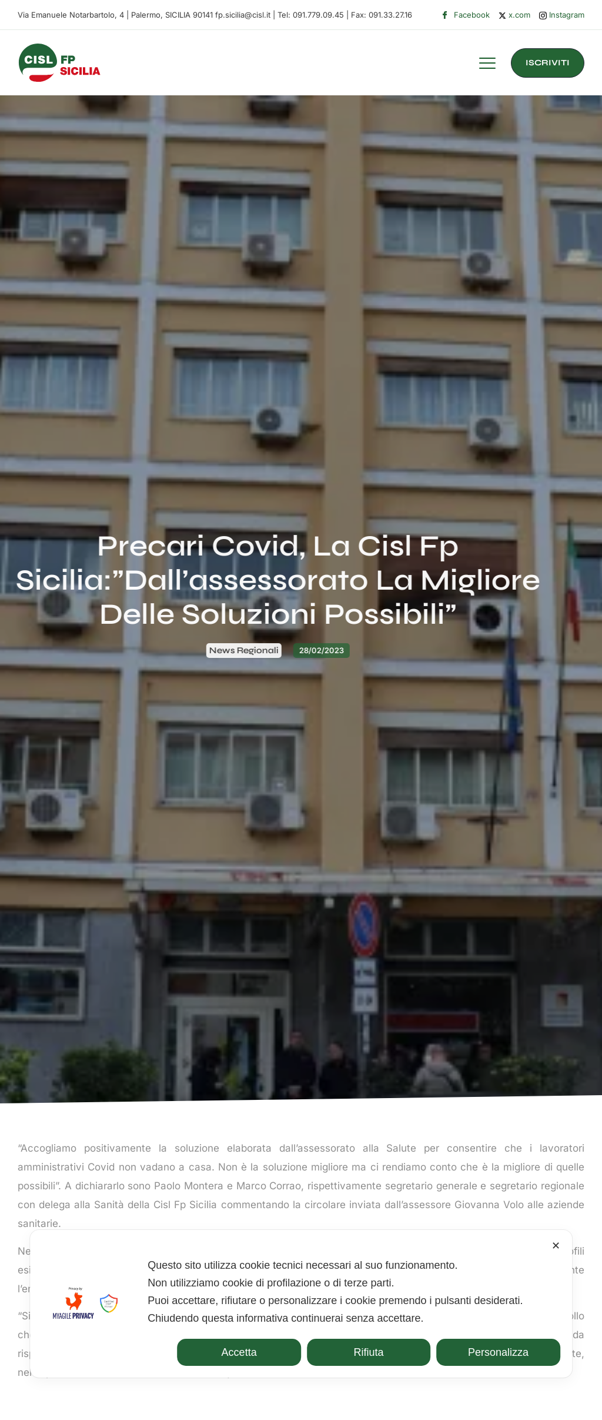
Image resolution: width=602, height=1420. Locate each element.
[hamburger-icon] (487, 65)
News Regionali (143, 650)
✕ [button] (555, 1246)
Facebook (465, 15)
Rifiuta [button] (369, 1352)
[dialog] (301, 1304)
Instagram (561, 15)
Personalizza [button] (498, 1352)
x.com (514, 14)
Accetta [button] (239, 1352)
